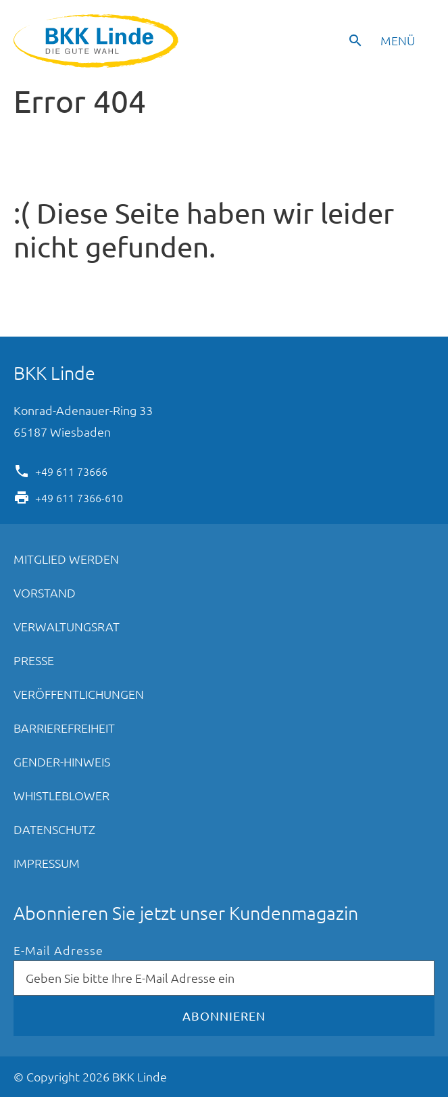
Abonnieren (224, 1015)
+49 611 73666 (71, 470)
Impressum (47, 863)
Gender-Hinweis (62, 761)
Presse (34, 660)
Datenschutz (54, 829)
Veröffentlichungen (79, 694)
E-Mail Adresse (58, 951)
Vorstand (45, 592)
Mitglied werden (66, 558)
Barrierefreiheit (64, 727)
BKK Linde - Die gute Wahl (98, 41)
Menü (397, 40)
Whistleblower (61, 795)
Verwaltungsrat (67, 626)
